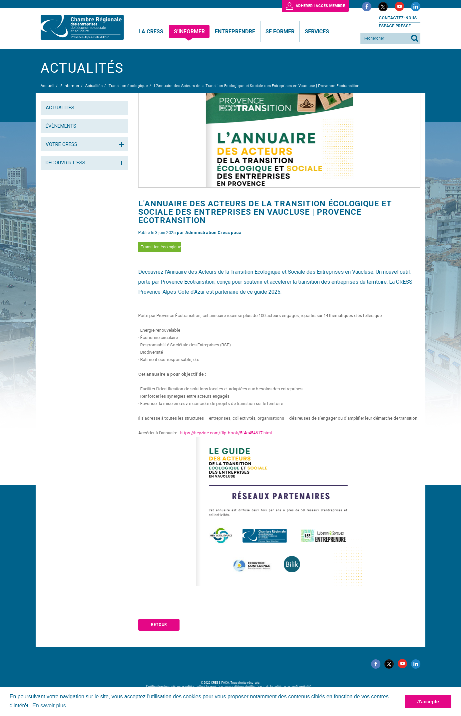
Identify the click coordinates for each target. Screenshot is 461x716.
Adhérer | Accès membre (320, 6)
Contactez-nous (398, 18)
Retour (159, 624)
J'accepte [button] (428, 701)
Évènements (61, 126)
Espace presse (395, 26)
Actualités (60, 108)
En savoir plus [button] (49, 705)
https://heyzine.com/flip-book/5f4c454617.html (226, 432)
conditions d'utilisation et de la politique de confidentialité (270, 686)
